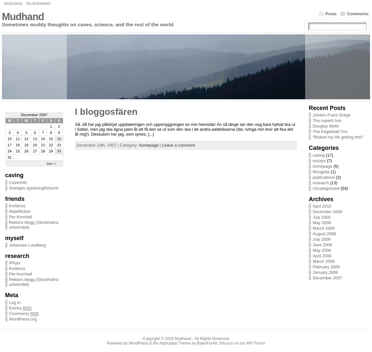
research (321, 182)
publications (324, 177)
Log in (14, 302)
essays (319, 160)
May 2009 (322, 222)
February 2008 (326, 266)
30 (59, 151)
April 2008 (322, 255)
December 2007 (327, 277)
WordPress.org (23, 319)
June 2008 (322, 244)
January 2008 (325, 272)
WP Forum (255, 343)
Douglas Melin (326, 126)
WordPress (138, 343)
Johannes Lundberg (27, 245)
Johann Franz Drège (332, 115)
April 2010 (322, 206)
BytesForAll (207, 343)
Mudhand (13, 4)
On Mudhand (38, 4)
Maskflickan (20, 211)
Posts (331, 13)
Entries (20, 308)
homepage (148, 145)
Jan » (51, 163)
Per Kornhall (20, 216)
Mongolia (321, 171)
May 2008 (322, 250)
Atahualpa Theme (175, 343)
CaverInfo (18, 182)
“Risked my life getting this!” (338, 137)
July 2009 (321, 217)
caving (319, 155)
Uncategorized (326, 188)
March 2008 (324, 261)
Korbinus (17, 205)
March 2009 (324, 228)
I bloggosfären (106, 112)
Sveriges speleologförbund (33, 188)
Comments (357, 13)
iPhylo (14, 263)
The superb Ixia (327, 120)
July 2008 (321, 239)
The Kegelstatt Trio (330, 131)
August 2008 (324, 233)
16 (59, 139)
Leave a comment (178, 145)
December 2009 (327, 211)
